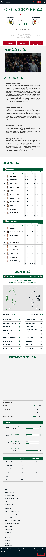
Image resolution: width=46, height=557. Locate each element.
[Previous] (2, 63)
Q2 (21, 280)
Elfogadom (41, 554)
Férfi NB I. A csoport (9, 502)
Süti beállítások (32, 554)
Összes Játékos (8, 314)
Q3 (25, 280)
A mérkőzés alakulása (37, 44)
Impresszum (7, 537)
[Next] (43, 63)
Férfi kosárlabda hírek (9, 492)
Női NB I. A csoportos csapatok (12, 514)
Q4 (29, 280)
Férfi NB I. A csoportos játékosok (12, 520)
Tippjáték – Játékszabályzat (8, 544)
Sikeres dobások (22, 282)
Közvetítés (23, 43)
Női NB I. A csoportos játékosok (12, 523)
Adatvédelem (8, 540)
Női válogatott (8, 532)
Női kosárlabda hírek (9, 495)
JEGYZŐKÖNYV (9, 43)
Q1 (16, 280)
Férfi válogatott (8, 529)
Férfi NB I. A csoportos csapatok (12, 511)
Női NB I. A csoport (9, 504)
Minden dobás (13, 282)
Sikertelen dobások (33, 282)
